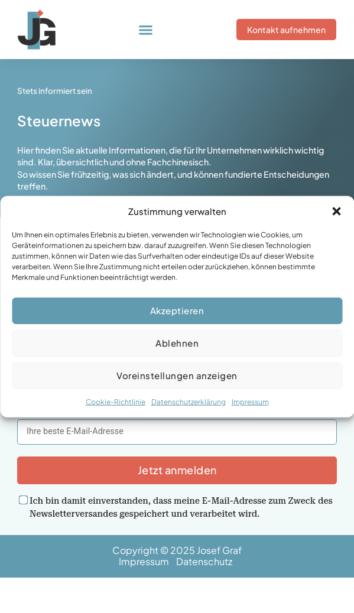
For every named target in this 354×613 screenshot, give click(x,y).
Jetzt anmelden (177, 470)
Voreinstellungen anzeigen (177, 375)
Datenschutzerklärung (188, 401)
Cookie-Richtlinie (115, 401)
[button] (336, 211)
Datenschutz (206, 561)
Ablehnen (177, 342)
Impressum (250, 401)
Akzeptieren (177, 310)
